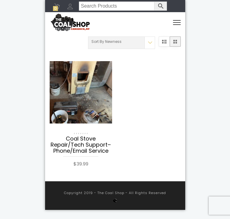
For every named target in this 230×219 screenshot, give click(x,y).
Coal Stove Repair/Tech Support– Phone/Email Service (81, 145)
